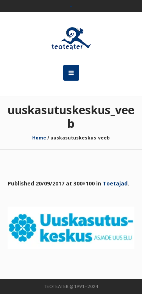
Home (39, 138)
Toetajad (115, 183)
